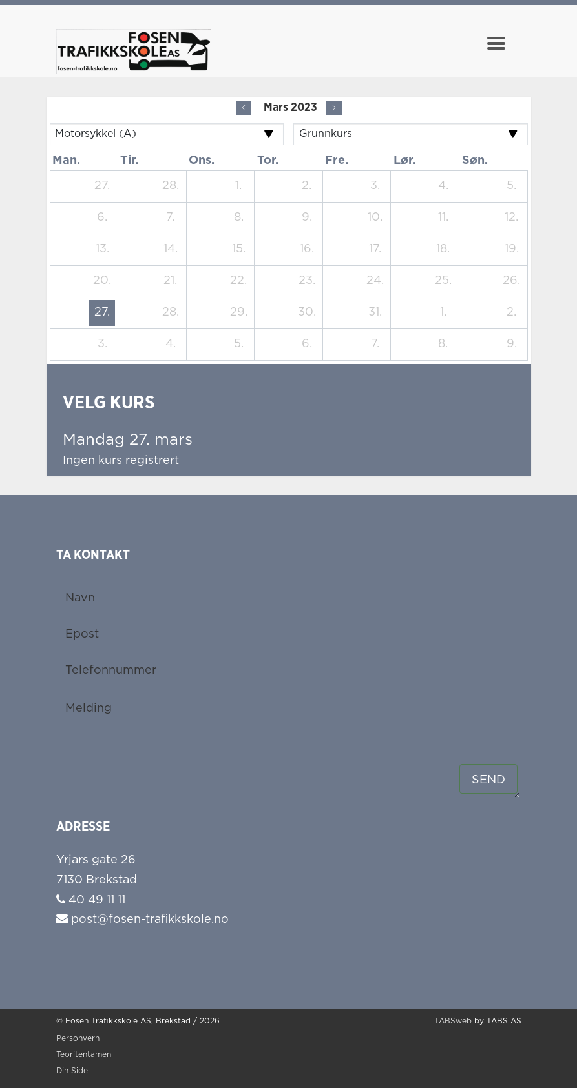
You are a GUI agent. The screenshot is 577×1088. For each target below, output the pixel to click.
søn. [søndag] (475, 161)
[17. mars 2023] (374, 249)
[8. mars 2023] (238, 218)
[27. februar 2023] (102, 186)
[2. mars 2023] (306, 186)
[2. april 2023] (511, 312)
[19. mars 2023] (511, 249)
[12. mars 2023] (511, 218)
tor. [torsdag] (267, 161)
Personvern (78, 1038)
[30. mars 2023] (306, 312)
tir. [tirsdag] (129, 161)
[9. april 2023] (511, 344)
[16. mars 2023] (306, 249)
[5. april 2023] (238, 344)
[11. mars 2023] (443, 218)
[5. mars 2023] (511, 186)
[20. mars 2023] (102, 281)
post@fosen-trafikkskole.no (142, 919)
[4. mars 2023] (443, 186)
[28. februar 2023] (170, 186)
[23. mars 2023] (306, 281)
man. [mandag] (66, 161)
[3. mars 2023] (374, 186)
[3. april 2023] (102, 344)
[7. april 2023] (374, 344)
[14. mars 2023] (170, 249)
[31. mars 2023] (374, 312)
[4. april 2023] (170, 344)
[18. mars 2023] (443, 249)
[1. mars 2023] (238, 186)
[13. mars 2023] (102, 249)
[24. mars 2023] (374, 281)
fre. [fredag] (336, 161)
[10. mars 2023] (374, 218)
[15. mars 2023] (238, 249)
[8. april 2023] (443, 344)
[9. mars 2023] (306, 218)
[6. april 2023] (306, 344)
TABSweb (453, 1021)
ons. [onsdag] (202, 161)
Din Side (72, 1070)
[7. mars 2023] (170, 218)
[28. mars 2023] (170, 312)
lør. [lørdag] (404, 161)
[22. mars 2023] (238, 281)
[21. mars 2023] (170, 281)
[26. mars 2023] (511, 281)
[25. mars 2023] (443, 281)
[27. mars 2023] (102, 312)
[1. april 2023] (443, 312)
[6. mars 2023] (102, 218)
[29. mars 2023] (238, 312)
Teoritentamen (83, 1054)
